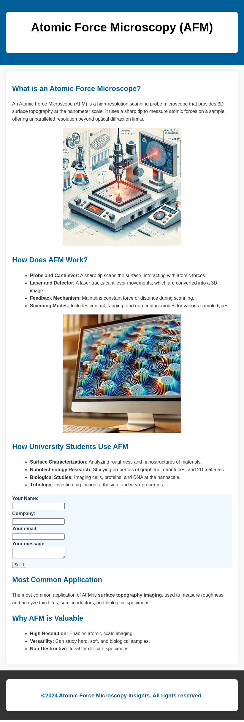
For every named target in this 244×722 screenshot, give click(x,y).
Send (19, 566)
